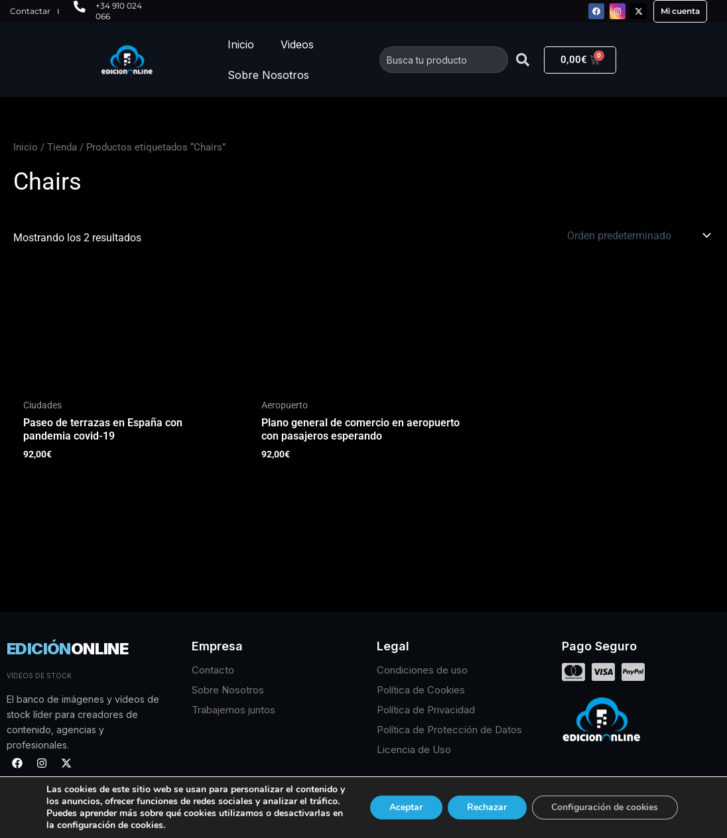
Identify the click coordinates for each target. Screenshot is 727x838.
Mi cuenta (680, 11)
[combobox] (443, 59)
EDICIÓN (67, 648)
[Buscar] (522, 59)
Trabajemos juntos (233, 709)
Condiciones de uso (422, 670)
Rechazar (478, 801)
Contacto (213, 670)
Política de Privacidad (426, 709)
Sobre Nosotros (268, 75)
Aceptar (395, 801)
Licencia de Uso (414, 749)
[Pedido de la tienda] (638, 235)
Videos (297, 44)
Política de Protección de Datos (449, 729)
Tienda (62, 147)
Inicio (241, 44)
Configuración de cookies (601, 801)
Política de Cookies (421, 690)
